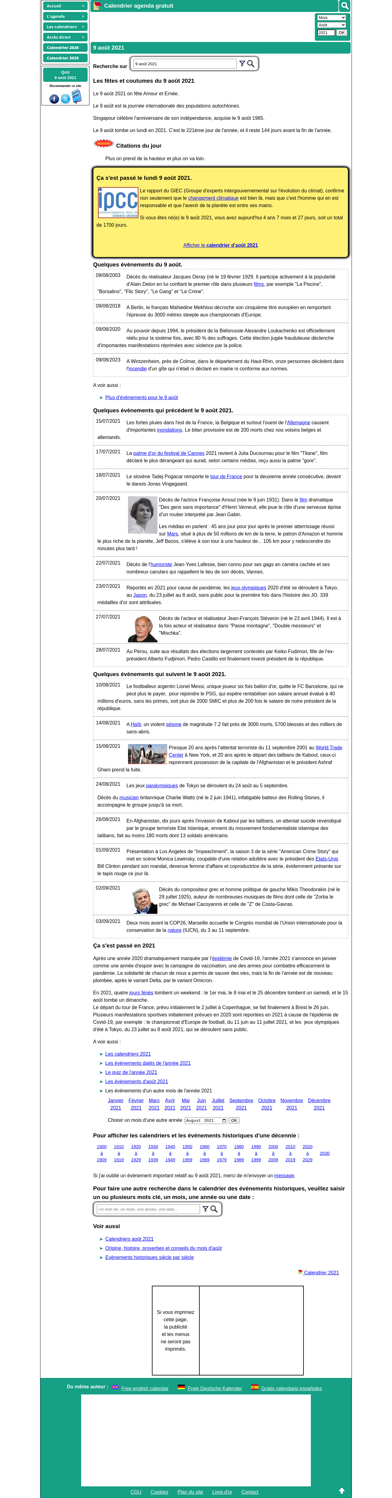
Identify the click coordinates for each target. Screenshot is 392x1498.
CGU (135, 1492)
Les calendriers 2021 (128, 1054)
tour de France (226, 476)
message (284, 1175)
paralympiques (162, 785)
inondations (169, 430)
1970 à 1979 (222, 1153)
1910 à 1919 (119, 1153)
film (303, 499)
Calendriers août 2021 (129, 1239)
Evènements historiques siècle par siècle (149, 1257)
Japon (140, 595)
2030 (325, 1153)
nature (174, 930)
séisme (174, 724)
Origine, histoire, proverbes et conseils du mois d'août (163, 1248)
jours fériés (141, 992)
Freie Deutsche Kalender (215, 1388)
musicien (129, 797)
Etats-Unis (326, 858)
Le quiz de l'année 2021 (131, 1072)
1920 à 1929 (136, 1153)
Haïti (136, 724)
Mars (172, 533)
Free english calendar (145, 1388)
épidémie (222, 958)
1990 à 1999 (256, 1153)
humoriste (161, 564)
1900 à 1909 (102, 1153)
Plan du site (190, 1492)
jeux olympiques (248, 587)
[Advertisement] (201, 26)
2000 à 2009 (273, 1153)
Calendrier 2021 (318, 1272)
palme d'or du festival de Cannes (169, 453)
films (259, 284)
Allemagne (298, 422)
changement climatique (213, 198)
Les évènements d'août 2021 (136, 1081)
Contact (250, 1492)
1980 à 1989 (239, 1153)
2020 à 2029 (307, 1153)
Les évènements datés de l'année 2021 (148, 1063)
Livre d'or (222, 1492)
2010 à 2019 (290, 1153)
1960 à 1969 (204, 1153)
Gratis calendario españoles (291, 1388)
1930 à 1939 (153, 1153)
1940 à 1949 (170, 1153)
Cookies (159, 1492)
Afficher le (220, 245)
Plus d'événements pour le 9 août (141, 397)
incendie (138, 368)
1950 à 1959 (187, 1153)
